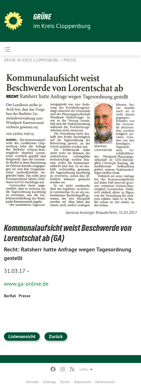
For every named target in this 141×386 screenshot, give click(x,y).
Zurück (56, 336)
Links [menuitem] (84, 369)
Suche (65, 381)
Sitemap (49, 381)
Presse (70, 60)
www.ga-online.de (26, 283)
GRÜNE (42, 16)
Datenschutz (105, 381)
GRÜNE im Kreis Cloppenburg (31, 60)
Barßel (10, 296)
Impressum (82, 381)
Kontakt (32, 381)
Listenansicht (21, 336)
